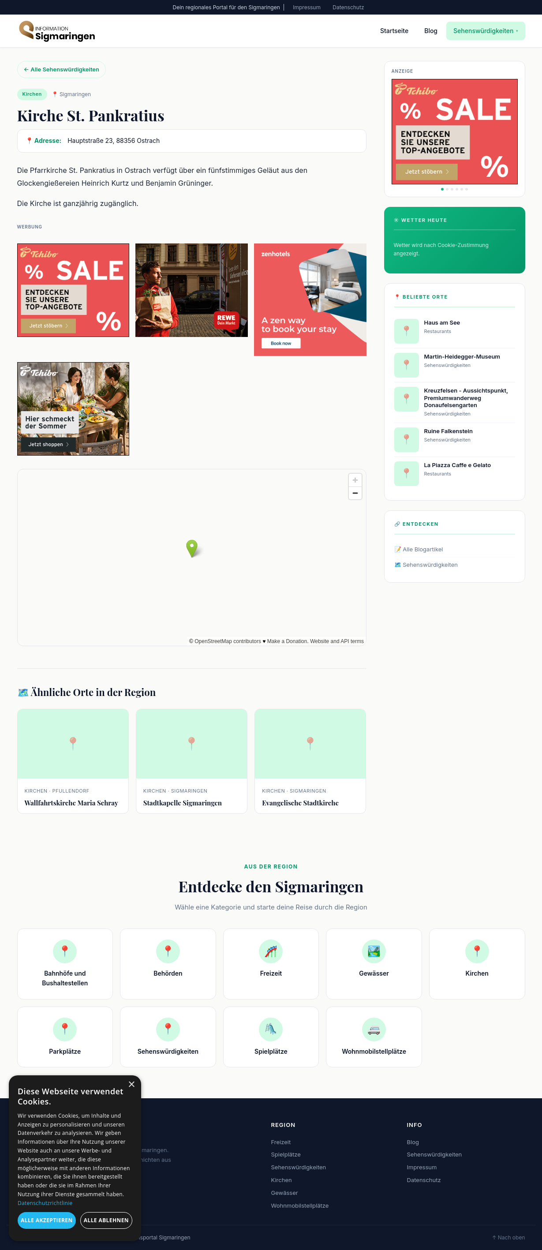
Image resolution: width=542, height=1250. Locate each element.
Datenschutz (348, 7)
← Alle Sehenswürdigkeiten (61, 69)
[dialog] (75, 1158)
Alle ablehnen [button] (106, 1220)
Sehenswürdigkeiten (485, 30)
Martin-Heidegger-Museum (462, 356)
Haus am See (442, 322)
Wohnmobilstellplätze (300, 1205)
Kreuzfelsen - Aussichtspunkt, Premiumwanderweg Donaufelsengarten (466, 398)
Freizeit (281, 1141)
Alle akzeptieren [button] (47, 1220)
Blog (430, 30)
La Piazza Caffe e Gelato (457, 464)
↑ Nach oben (508, 1237)
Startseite (394, 30)
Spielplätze (286, 1154)
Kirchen (281, 1179)
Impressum (307, 7)
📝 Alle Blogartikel (418, 549)
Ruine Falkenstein (448, 430)
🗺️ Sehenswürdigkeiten (426, 564)
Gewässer (284, 1192)
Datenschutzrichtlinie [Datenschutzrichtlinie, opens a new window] (45, 1203)
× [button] (131, 1085)
